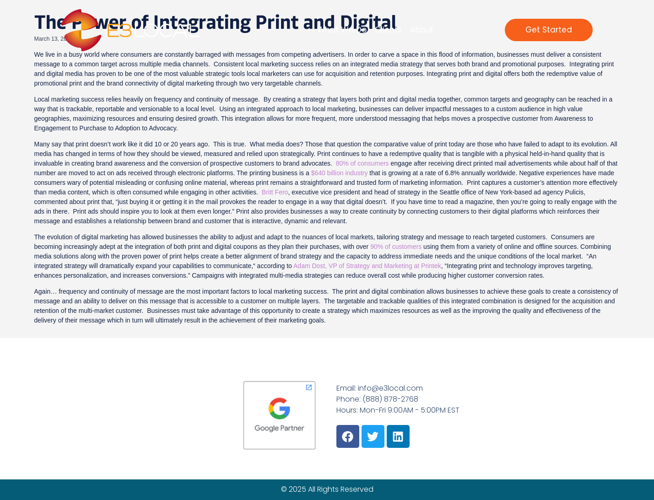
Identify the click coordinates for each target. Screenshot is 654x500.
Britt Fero (275, 192)
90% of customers (396, 246)
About (421, 29)
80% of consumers (362, 163)
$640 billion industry (339, 173)
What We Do (342, 29)
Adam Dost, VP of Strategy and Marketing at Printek (367, 265)
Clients (388, 29)
